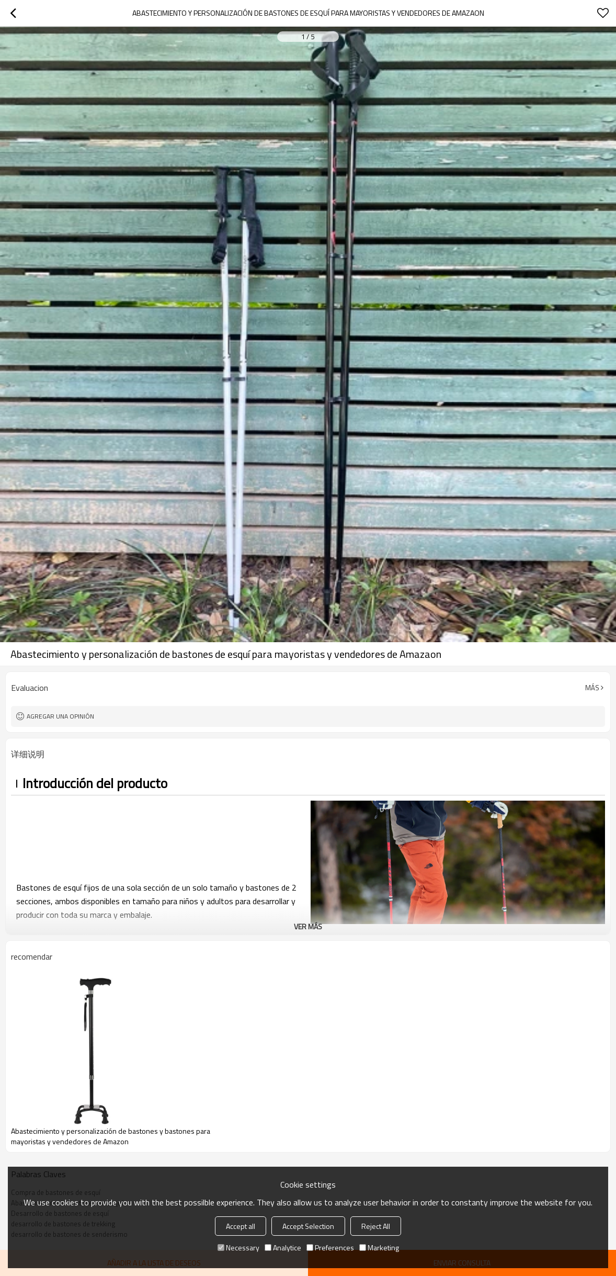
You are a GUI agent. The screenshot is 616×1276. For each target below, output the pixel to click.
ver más (308, 926)
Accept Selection (308, 1226)
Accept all (240, 1226)
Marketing (379, 1247)
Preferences (330, 1247)
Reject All (375, 1226)
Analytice (283, 1247)
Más (592, 687)
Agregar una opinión (60, 716)
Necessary (238, 1247)
